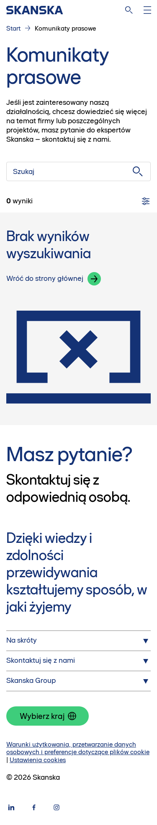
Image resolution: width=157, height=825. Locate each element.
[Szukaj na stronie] (129, 10)
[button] (94, 278)
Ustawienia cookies (38, 760)
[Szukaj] (78, 171)
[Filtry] (146, 201)
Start (13, 28)
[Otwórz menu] (147, 10)
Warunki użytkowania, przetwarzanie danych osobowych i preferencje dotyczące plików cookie (77, 748)
